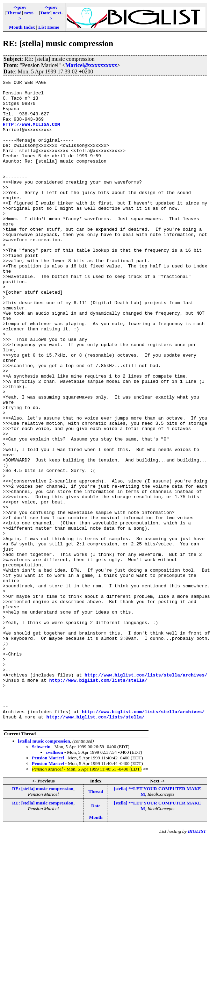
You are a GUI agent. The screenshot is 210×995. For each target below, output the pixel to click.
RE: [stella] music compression (42, 917)
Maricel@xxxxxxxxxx (91, 65)
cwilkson (54, 881)
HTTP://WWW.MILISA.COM (31, 133)
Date (45, 12)
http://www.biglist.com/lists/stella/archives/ (146, 794)
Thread (14, 12)
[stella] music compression (44, 870)
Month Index (22, 27)
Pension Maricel (48, 886)
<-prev (20, 7)
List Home (48, 27)
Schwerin (41, 875)
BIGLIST (197, 960)
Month (96, 946)
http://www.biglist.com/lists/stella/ (98, 800)
